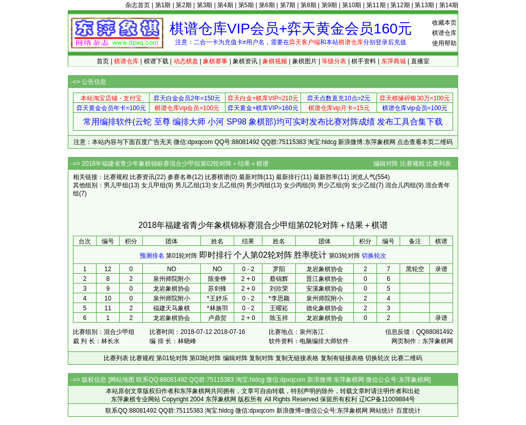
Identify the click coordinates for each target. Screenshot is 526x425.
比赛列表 (438, 163)
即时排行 (215, 255)
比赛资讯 (142, 177)
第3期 (205, 5)
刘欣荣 (279, 288)
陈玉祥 (279, 318)
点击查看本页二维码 (425, 142)
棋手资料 (363, 61)
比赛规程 (412, 163)
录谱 (441, 269)
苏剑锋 (217, 288)
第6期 (267, 5)
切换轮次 (374, 255)
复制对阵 (261, 358)
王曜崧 (279, 308)
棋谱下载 (156, 61)
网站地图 (122, 379)
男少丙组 (258, 185)
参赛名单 (179, 177)
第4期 (225, 5)
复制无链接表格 (296, 358)
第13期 (424, 5)
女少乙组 (363, 185)
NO (217, 269)
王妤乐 (219, 298)
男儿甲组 (116, 185)
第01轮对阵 (181, 255)
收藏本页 (444, 22)
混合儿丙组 (400, 185)
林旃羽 (219, 308)
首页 (103, 61)
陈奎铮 (217, 278)
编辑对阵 (385, 163)
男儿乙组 (187, 185)
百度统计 (408, 410)
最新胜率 (325, 177)
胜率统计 (310, 255)
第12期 (399, 5)
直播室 (420, 61)
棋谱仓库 (444, 33)
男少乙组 (329, 185)
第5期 (246, 5)
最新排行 (288, 177)
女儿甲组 (153, 185)
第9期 (329, 5)
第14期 (448, 5)
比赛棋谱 (217, 177)
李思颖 (280, 298)
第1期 (163, 5)
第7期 (288, 5)
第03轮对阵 (344, 255)
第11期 (375, 5)
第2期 (184, 5)
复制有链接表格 (342, 358)
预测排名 (152, 255)
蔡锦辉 (279, 278)
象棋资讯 (245, 61)
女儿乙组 (224, 185)
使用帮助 (444, 43)
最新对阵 (251, 177)
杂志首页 (137, 5)
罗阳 (279, 269)
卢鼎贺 (217, 318)
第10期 (351, 5)
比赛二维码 (406, 358)
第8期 (308, 5)
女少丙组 (296, 185)
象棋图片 (304, 61)
